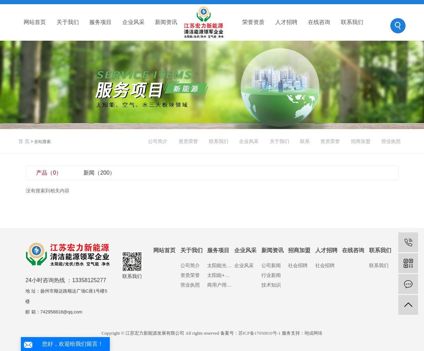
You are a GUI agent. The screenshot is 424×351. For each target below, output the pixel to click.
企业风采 (133, 22)
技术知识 (271, 285)
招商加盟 (360, 141)
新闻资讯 (166, 22)
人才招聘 (286, 22)
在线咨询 (319, 22)
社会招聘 (298, 265)
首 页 (24, 141)
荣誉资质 (253, 22)
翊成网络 (313, 333)
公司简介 (158, 141)
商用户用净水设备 (220, 285)
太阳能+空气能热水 (220, 275)
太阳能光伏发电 (220, 265)
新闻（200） (99, 173)
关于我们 (68, 22)
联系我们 (352, 22)
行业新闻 (271, 275)
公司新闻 (271, 265)
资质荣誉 (188, 141)
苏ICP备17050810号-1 (259, 333)
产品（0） (49, 173)
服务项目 (100, 22)
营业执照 (391, 141)
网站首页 (35, 22)
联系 (305, 141)
